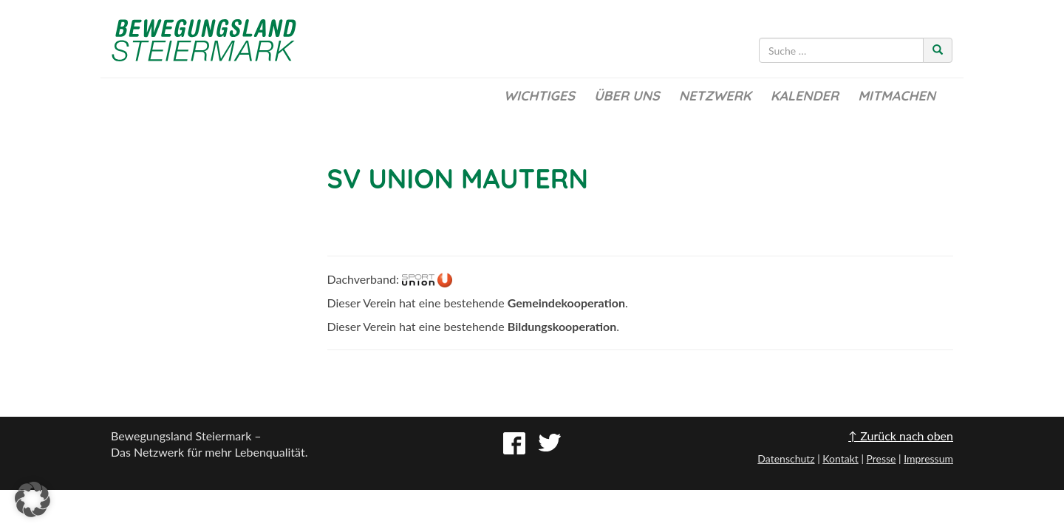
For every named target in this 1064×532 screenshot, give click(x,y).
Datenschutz (785, 458)
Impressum (928, 458)
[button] (32, 499)
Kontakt (840, 458)
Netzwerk (715, 95)
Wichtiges (539, 95)
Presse (881, 458)
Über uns (627, 95)
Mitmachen (896, 95)
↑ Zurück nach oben (900, 436)
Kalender (805, 95)
